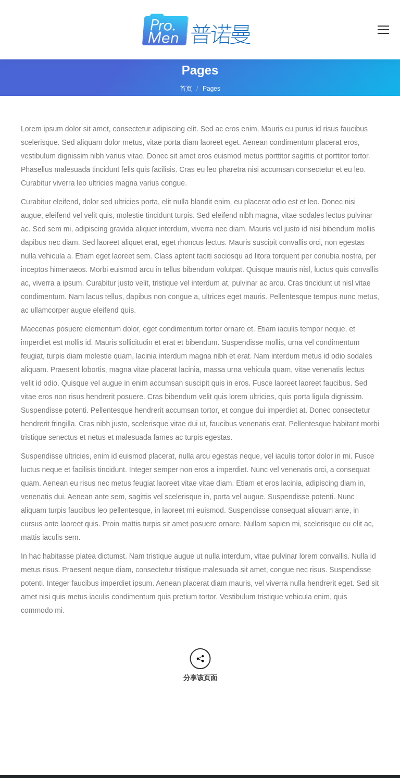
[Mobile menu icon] (383, 29)
